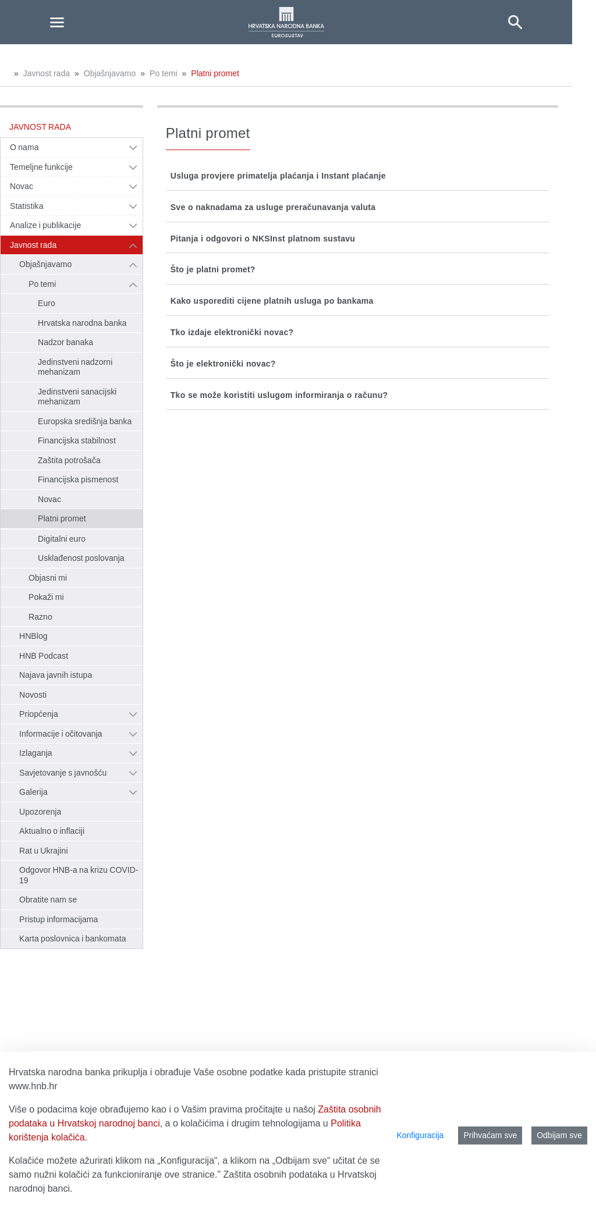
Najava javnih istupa (55, 675)
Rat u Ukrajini (43, 850)
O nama (24, 147)
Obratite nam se (48, 899)
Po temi (163, 73)
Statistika (27, 206)
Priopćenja (38, 714)
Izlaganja (35, 753)
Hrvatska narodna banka (82, 323)
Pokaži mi (46, 597)
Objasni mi (48, 577)
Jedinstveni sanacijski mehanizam (77, 397)
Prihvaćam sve (490, 1135)
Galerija (33, 792)
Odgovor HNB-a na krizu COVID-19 (79, 875)
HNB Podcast (43, 655)
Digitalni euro (62, 538)
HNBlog (33, 636)
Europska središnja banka (85, 421)
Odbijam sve (559, 1135)
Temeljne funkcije (41, 167)
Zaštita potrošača (69, 460)
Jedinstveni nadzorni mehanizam (75, 367)
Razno (40, 616)
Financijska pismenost (78, 479)
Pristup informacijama (58, 919)
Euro (46, 303)
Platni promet (215, 73)
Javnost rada (46, 73)
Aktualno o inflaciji (51, 831)
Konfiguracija (420, 1135)
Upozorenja (40, 811)
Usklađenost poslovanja (81, 558)
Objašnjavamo (110, 73)
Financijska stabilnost (77, 440)
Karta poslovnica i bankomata (72, 938)
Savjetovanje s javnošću (63, 772)
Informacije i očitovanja (60, 733)
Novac (21, 186)
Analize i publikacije (45, 225)
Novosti (33, 694)
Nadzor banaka (65, 342)
